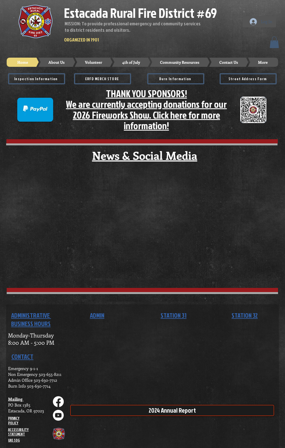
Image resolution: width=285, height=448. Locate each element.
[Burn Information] (175, 78)
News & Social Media (144, 155)
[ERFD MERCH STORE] (102, 78)
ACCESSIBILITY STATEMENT (18, 432)
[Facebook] (58, 401)
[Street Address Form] (248, 78)
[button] (274, 42)
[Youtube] (58, 415)
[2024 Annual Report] (172, 410)
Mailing (16, 399)
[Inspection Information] (36, 78)
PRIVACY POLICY (13, 420)
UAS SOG (14, 440)
